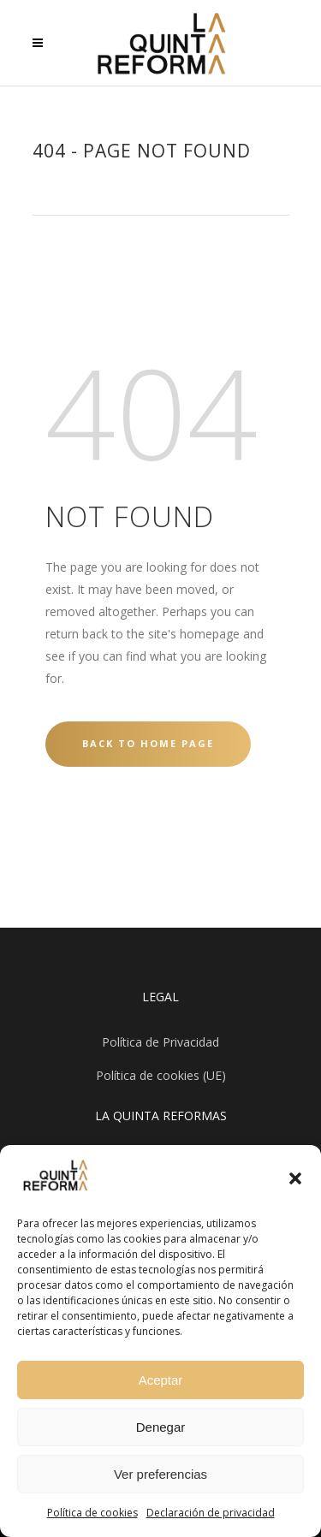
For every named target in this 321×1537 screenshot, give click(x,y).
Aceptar (161, 1380)
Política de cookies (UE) (161, 1075)
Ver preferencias (160, 1474)
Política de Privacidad (160, 1042)
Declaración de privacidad (210, 1512)
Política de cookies (92, 1512)
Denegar (161, 1427)
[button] (295, 1178)
